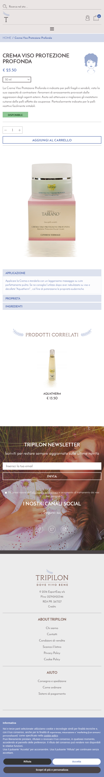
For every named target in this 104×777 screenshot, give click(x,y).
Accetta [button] (76, 761)
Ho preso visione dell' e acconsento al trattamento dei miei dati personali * (52, 494)
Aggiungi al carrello (52, 140)
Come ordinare (52, 687)
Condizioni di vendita (52, 640)
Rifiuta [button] (27, 761)
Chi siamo (52, 628)
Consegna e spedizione (52, 681)
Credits (52, 606)
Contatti (52, 634)
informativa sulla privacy (44, 492)
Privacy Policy (52, 653)
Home (7, 37)
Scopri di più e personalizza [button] (52, 769)
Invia (52, 476)
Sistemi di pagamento (52, 694)
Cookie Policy (52, 659)
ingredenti (13, 306)
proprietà (12, 298)
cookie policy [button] (51, 735)
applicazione (15, 273)
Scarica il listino (52, 647)
